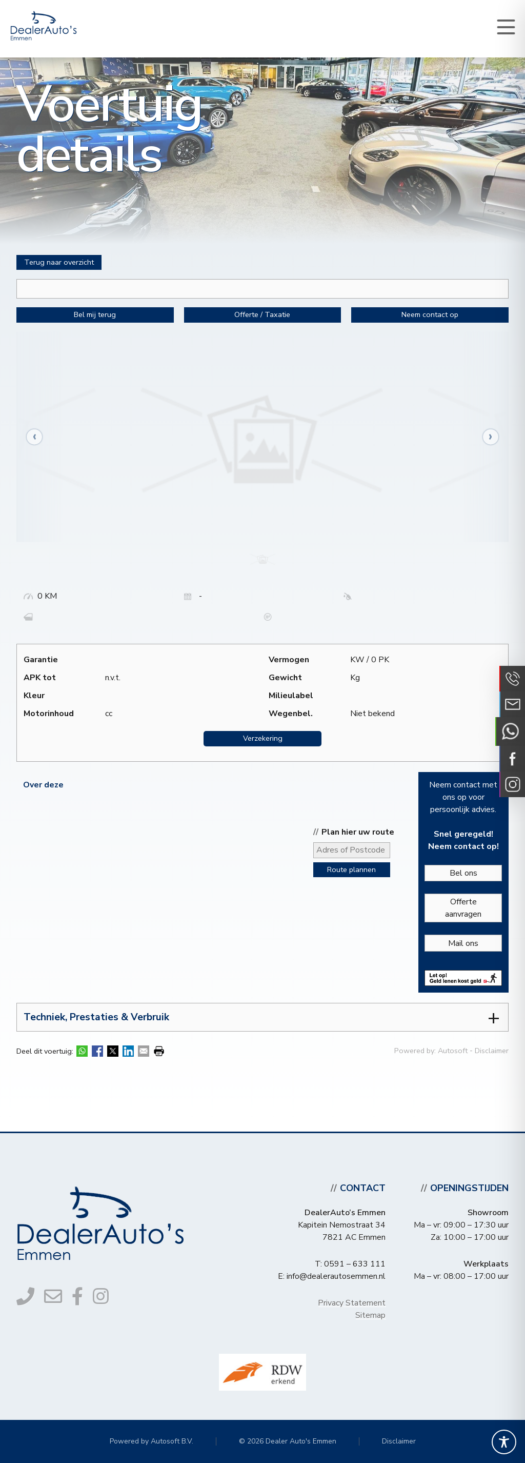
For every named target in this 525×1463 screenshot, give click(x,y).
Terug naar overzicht (59, 262)
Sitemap (370, 1315)
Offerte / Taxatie (262, 314)
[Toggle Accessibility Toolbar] (504, 1442)
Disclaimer (492, 1050)
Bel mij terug (95, 314)
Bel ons (463, 873)
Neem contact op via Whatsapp (510, 731)
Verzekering (262, 738)
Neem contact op (429, 314)
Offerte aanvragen (463, 908)
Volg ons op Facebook (512, 759)
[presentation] (39, 436)
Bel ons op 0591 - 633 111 (512, 678)
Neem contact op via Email (512, 704)
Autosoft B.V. (172, 1441)
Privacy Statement (352, 1303)
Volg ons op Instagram (512, 784)
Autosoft (453, 1050)
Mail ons (463, 943)
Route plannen (351, 869)
